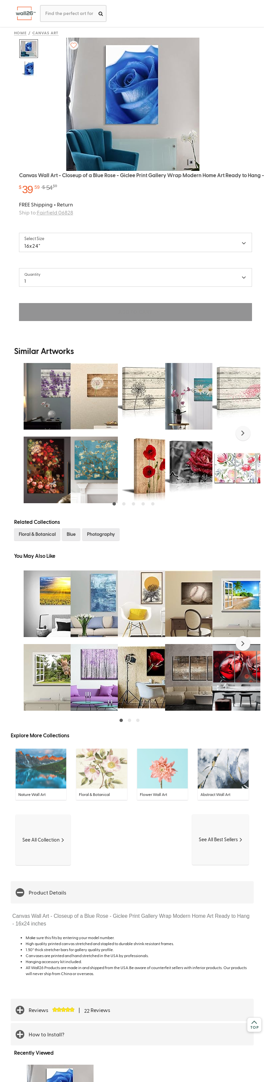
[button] (243, 433)
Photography (101, 534)
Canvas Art (45, 32)
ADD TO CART (135, 312)
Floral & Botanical (37, 534)
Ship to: (46, 212)
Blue (71, 534)
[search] (101, 13)
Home (20, 32)
